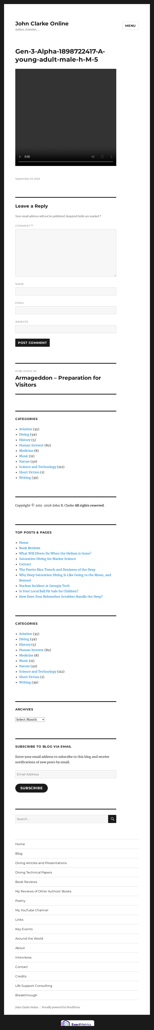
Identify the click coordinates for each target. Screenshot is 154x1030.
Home (23, 542)
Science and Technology (37, 467)
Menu (130, 26)
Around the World (29, 938)
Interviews (23, 957)
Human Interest (31, 445)
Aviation (25, 429)
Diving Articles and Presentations (41, 863)
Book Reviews (29, 548)
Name (19, 283)
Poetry (20, 901)
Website (21, 321)
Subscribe (31, 788)
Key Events (24, 929)
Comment (24, 225)
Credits (21, 976)
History (25, 440)
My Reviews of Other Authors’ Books (43, 891)
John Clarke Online (42, 23)
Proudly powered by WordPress (61, 1007)
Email (19, 302)
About (20, 948)
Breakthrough (26, 995)
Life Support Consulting (33, 986)
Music (23, 456)
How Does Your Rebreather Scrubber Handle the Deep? (61, 596)
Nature (24, 461)
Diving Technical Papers (33, 872)
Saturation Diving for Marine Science (47, 559)
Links (19, 919)
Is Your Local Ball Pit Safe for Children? (48, 591)
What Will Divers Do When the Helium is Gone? (55, 553)
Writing (25, 478)
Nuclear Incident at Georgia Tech (44, 586)
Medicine (26, 451)
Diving (24, 434)
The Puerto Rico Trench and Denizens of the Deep (57, 569)
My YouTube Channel (31, 910)
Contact (25, 564)
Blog (18, 853)
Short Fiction (29, 472)
